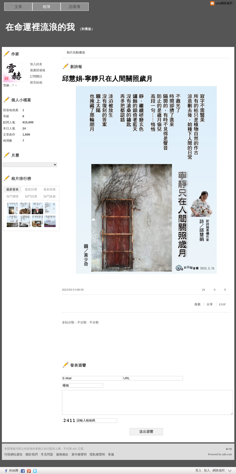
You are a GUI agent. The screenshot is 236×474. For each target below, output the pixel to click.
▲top (228, 448)
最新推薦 (49, 189)
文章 (18, 7)
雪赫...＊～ (10, 85)
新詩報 (76, 67)
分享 (210, 304)
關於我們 (32, 454)
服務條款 (62, 454)
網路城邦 (219, 470)
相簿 (46, 7)
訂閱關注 (36, 76)
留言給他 (36, 82)
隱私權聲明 (97, 454)
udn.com (227, 454)
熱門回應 (31, 196)
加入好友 (36, 64)
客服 (111, 454)
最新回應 (31, 189)
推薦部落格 (37, 70)
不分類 (81, 322)
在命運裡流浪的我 (40, 27)
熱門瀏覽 (12, 196)
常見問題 (47, 454)
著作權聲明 (79, 454)
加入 (207, 470)
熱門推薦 (49, 196)
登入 (198, 470)
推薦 (197, 304)
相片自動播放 (76, 52)
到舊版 (86, 29)
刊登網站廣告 (13, 454)
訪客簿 (74, 7)
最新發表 (12, 189)
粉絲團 (13, 470)
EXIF (222, 304)
